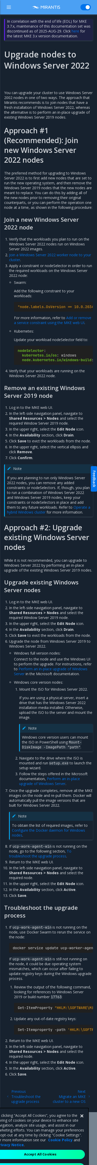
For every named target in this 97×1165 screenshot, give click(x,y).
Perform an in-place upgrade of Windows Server (49, 781)
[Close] (81, 1125)
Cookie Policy (60, 1148)
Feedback (94, 478)
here (75, 31)
